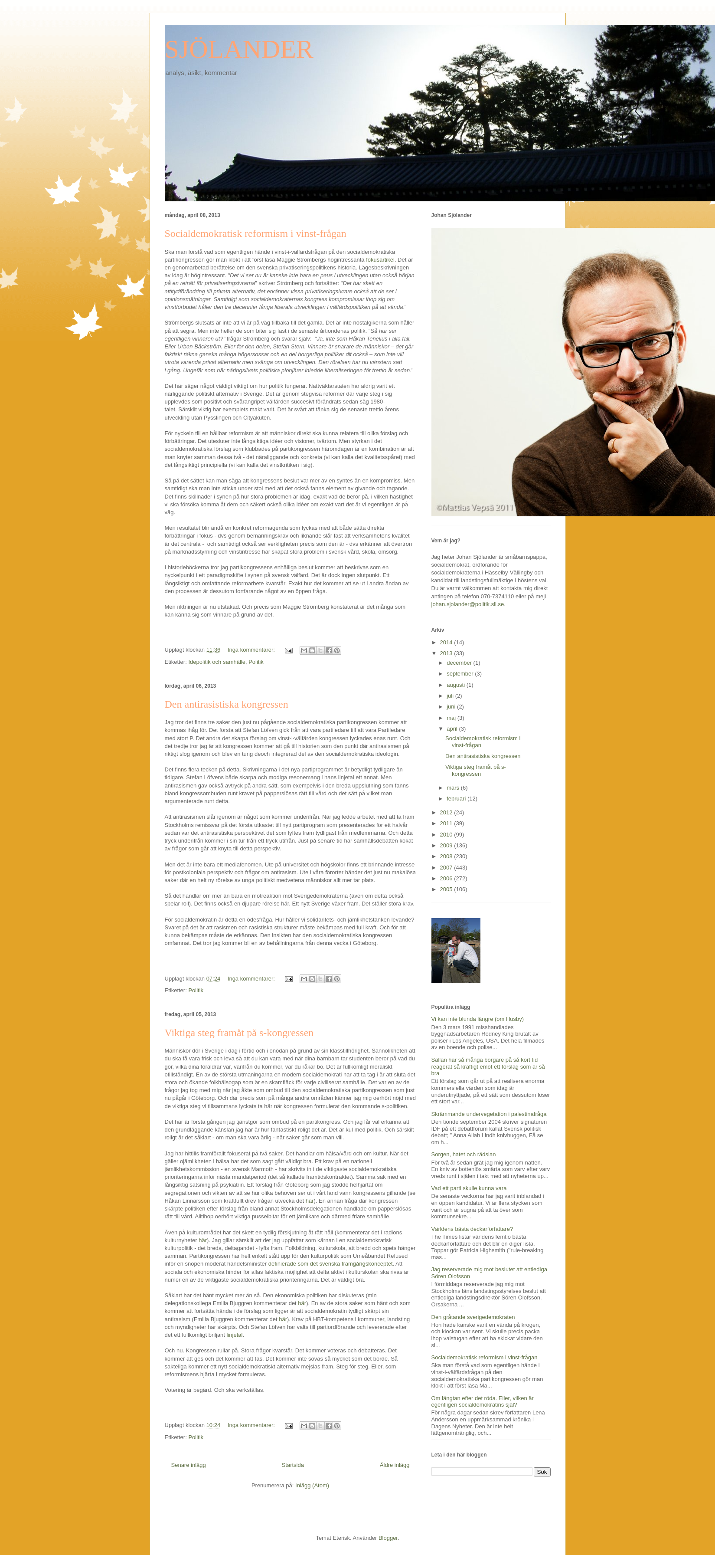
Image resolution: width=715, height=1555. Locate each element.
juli (451, 695)
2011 (447, 823)
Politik (256, 662)
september (461, 673)
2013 (447, 653)
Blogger (388, 1538)
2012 (447, 812)
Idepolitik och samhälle (216, 662)
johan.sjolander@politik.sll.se (467, 604)
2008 (447, 856)
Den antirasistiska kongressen (226, 704)
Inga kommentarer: (252, 649)
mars (454, 787)
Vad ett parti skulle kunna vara (469, 1188)
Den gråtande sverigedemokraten (473, 1317)
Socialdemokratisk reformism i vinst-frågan (255, 233)
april (453, 728)
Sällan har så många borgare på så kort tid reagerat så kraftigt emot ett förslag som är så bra (488, 1066)
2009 (447, 845)
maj (452, 718)
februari (457, 798)
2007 (447, 867)
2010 (447, 834)
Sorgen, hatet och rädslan (463, 1154)
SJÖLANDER (239, 49)
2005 (447, 889)
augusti (457, 685)
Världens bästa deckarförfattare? (472, 1229)
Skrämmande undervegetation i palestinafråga (489, 1114)
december (460, 662)
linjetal (235, 1335)
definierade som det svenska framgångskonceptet (330, 1263)
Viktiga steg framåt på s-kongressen (239, 1032)
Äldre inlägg (395, 1465)
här (310, 1200)
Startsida (293, 1465)
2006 (447, 878)
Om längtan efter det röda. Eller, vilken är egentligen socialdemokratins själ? (482, 1401)
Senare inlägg (188, 1465)
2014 (447, 642)
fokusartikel (380, 259)
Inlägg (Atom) (312, 1485)
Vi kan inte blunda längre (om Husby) (477, 1019)
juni (452, 706)
